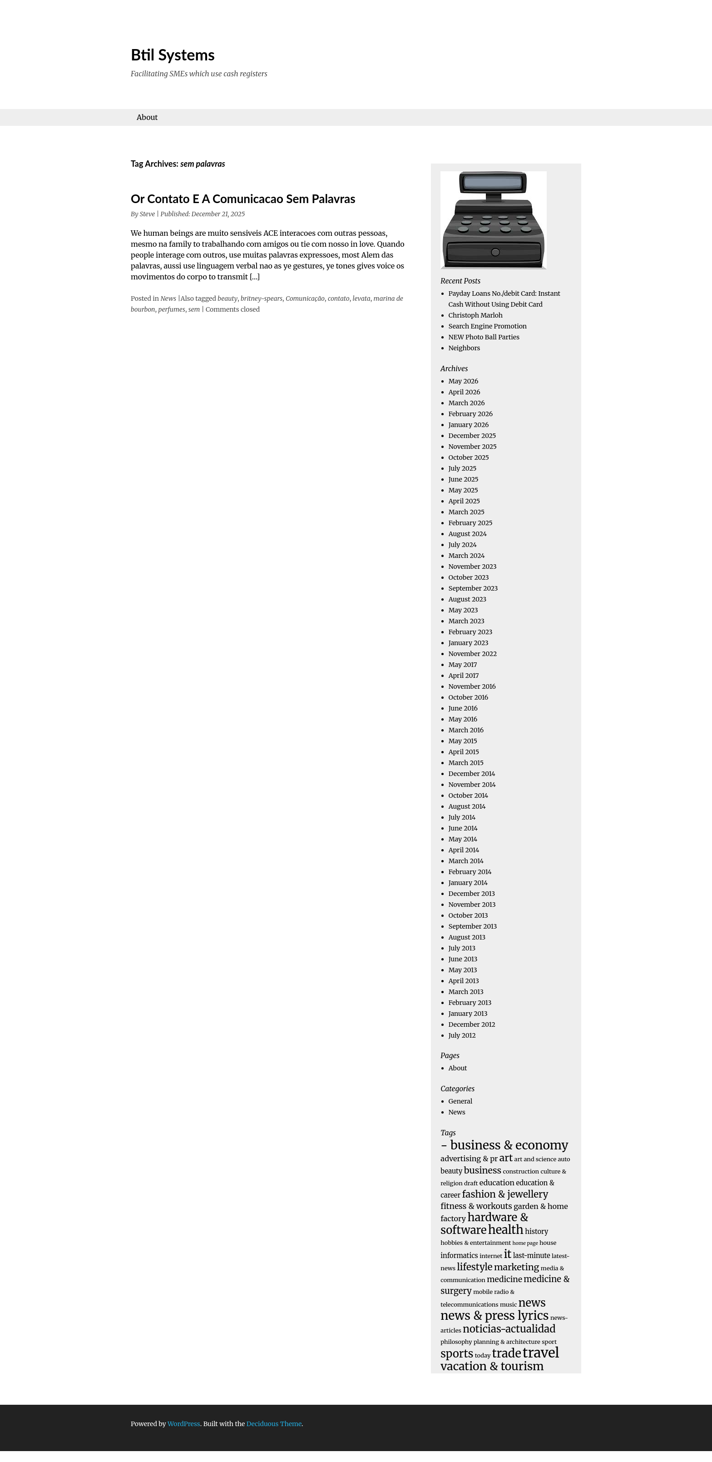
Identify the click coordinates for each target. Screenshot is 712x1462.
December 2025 (472, 436)
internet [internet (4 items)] (491, 1256)
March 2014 (466, 861)
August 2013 (467, 937)
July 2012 (462, 1035)
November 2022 (473, 654)
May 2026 (464, 381)
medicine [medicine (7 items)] (504, 1279)
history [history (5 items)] (536, 1232)
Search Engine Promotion (488, 326)
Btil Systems (173, 54)
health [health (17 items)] (506, 1230)
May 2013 (463, 970)
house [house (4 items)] (547, 1243)
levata (362, 298)
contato (339, 298)
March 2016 (466, 730)
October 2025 (469, 457)
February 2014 (470, 872)
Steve (147, 214)
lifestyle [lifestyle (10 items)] (474, 1267)
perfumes (171, 309)
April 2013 (464, 981)
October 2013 (468, 915)
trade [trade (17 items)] (506, 1353)
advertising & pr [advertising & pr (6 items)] (469, 1158)
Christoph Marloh (476, 315)
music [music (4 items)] (508, 1304)
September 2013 (473, 926)
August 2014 (467, 806)
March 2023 (467, 621)
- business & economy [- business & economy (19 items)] (504, 1145)
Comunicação (305, 298)
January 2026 (469, 425)
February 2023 (471, 632)
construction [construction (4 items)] (521, 1171)
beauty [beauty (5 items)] (451, 1171)
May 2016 (463, 719)
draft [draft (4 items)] (471, 1183)
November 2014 (472, 785)
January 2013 (468, 1013)
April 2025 (464, 501)
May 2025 (463, 490)
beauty (227, 298)
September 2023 (473, 588)
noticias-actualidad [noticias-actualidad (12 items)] (509, 1329)
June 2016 (463, 708)
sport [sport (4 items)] (549, 1342)
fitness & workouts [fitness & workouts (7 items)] (476, 1206)
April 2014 (464, 850)
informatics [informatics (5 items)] (459, 1256)
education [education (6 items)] (497, 1182)
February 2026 (471, 414)
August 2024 (468, 534)
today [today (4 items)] (483, 1355)
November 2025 (473, 447)
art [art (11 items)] (506, 1158)
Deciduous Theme (274, 1424)
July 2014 (462, 817)
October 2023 (469, 577)
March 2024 (467, 556)
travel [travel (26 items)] (541, 1352)
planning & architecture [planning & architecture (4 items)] (507, 1342)
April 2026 (464, 392)
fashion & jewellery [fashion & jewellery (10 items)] (505, 1194)
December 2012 (472, 1024)
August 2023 (468, 599)
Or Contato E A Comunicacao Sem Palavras (243, 198)
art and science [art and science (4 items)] (535, 1159)
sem (194, 309)
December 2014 (472, 774)
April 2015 (464, 752)
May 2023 (463, 610)
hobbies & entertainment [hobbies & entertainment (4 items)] (475, 1243)
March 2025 (467, 512)
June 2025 (464, 479)
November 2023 (473, 566)
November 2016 (472, 686)
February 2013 (470, 1003)
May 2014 (463, 839)
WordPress (184, 1424)
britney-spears (261, 298)
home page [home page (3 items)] (525, 1243)
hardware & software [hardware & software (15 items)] (484, 1223)
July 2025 (463, 468)
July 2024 (463, 545)
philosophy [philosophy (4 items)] (456, 1342)
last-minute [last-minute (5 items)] (531, 1256)
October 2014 (468, 795)
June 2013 (463, 959)
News (168, 298)
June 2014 (463, 828)
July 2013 (462, 948)
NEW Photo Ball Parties (484, 337)
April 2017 (464, 675)
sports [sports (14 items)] (456, 1353)
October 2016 (468, 697)
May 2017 (463, 665)
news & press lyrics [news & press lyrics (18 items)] (494, 1315)
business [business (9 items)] (483, 1170)
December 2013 (472, 894)
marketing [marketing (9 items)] (516, 1267)
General (460, 1101)
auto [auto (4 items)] (564, 1159)
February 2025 (471, 523)
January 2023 (469, 643)
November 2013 (472, 904)
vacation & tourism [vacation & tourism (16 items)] (492, 1366)
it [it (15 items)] (508, 1254)
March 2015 (466, 763)
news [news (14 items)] (532, 1302)
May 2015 (463, 741)
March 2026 (467, 403)
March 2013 (466, 992)
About (147, 117)
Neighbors (464, 348)
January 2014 (468, 883)
